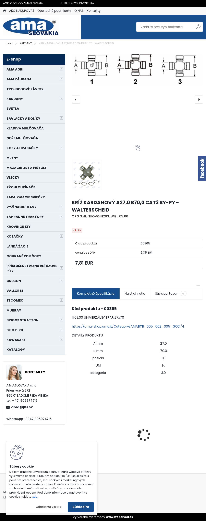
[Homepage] (4, 11)
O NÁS (79, 11)
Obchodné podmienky (54, 11)
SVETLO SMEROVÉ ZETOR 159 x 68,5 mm (91, 426)
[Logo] (31, 27)
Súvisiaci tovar (170, 293)
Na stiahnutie (134, 293)
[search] (198, 28)
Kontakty (94, 11)
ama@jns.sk (22, 407)
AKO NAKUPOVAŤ (21, 11)
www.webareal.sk (119, 517)
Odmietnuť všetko (48, 507)
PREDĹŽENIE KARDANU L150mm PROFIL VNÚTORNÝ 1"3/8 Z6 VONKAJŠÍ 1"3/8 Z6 (135, 434)
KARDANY (26, 43)
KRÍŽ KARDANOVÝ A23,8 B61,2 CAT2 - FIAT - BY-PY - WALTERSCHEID (182, 420)
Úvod (9, 43)
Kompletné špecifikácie (95, 293)
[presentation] (76, 100)
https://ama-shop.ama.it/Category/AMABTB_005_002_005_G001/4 (128, 326)
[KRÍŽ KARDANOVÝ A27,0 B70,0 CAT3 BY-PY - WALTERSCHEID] (137, 69)
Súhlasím (81, 507)
